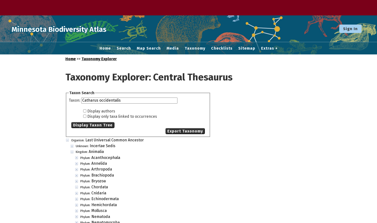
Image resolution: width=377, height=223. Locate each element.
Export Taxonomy (185, 131)
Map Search (149, 48)
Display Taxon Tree (93, 125)
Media (173, 48)
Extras (267, 48)
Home (105, 48)
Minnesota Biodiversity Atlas (75, 28)
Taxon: (75, 100)
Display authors (101, 111)
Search (124, 48)
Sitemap (246, 48)
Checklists (221, 48)
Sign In (350, 28)
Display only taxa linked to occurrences (122, 116)
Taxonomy (195, 48)
